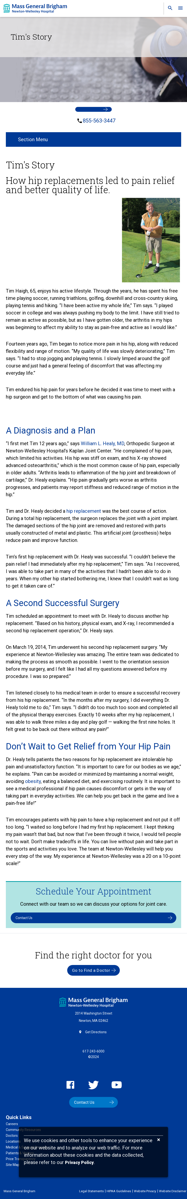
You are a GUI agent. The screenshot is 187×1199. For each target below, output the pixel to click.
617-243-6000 (93, 1051)
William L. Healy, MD (102, 443)
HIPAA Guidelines (119, 1191)
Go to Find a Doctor (91, 970)
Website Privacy (145, 1191)
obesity (33, 781)
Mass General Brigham (19, 1191)
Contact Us (24, 918)
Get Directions (96, 1032)
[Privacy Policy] (79, 1162)
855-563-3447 (99, 121)
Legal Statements (91, 1191)
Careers (12, 1124)
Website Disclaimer (172, 1191)
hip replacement (83, 511)
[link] (169, 9)
